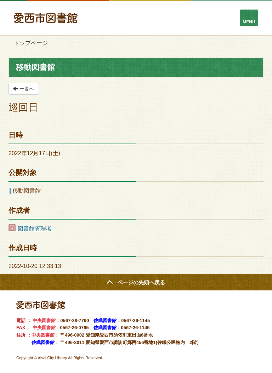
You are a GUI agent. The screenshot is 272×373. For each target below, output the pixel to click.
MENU (249, 21)
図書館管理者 (30, 229)
